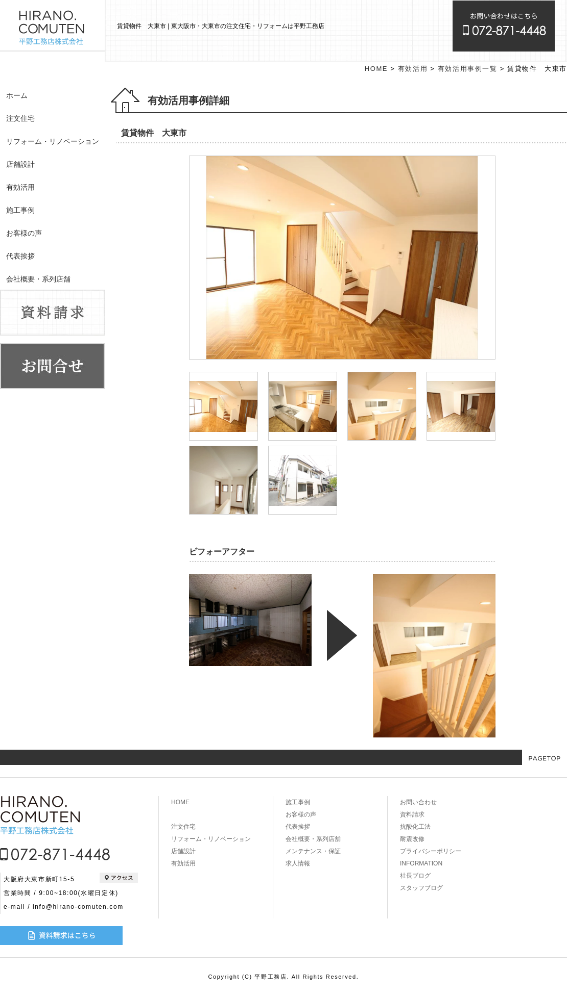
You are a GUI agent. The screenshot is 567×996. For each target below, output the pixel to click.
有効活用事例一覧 (468, 68)
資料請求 (412, 814)
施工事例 (20, 210)
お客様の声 (24, 233)
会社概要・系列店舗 (38, 279)
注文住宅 (20, 118)
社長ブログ (415, 875)
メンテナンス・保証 (313, 851)
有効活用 (20, 187)
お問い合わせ (418, 802)
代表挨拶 (20, 256)
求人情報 (298, 863)
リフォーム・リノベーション (52, 141)
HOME (376, 68)
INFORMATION (421, 863)
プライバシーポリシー (430, 851)
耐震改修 (412, 838)
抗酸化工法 (415, 826)
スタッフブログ (421, 887)
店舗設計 (20, 164)
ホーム (17, 95)
